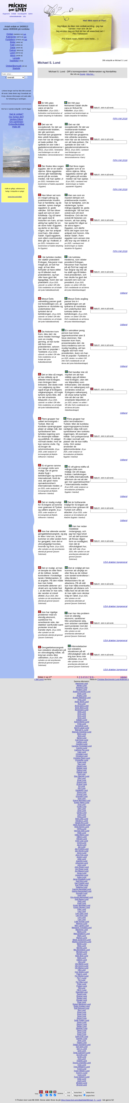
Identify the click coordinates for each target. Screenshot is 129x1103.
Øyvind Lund (81, 1085)
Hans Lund (81, 817)
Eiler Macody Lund (81, 776)
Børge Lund (82, 738)
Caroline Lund (81, 744)
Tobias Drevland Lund (81, 1044)
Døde (12, 47)
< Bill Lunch (39, 679)
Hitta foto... (90, 74)
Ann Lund (82, 704)
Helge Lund (81, 829)
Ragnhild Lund (82, 992)
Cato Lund (81, 752)
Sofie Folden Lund (81, 1020)
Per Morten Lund (81, 976)
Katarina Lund (81, 887)
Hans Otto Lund (81, 819)
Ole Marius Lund (81, 968)
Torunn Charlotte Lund (82, 1063)
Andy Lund (81, 693)
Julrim (30, 14)
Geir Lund (82, 808)
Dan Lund (81, 764)
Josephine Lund (81, 875)
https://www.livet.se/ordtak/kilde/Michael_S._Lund (81, 1100)
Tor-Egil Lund (81, 1055)
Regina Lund (81, 996)
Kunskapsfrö (22, 14)
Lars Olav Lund (81, 913)
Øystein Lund (81, 1083)
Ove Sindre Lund (82, 972)
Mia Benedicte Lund (82, 950)
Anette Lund (82, 695)
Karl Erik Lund (81, 881)
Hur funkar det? (16, 116)
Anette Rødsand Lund (82, 697)
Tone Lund (81, 1051)
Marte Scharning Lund (82, 940)
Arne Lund (81, 714)
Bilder (13, 42)
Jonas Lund (81, 873)
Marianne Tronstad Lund (82, 927)
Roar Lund (81, 1002)
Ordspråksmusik (14, 66)
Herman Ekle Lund (81, 831)
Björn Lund (81, 734)
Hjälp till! (16, 126)
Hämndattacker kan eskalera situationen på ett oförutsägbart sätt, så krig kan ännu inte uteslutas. (78, 652)
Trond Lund (81, 1069)
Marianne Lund (82, 929)
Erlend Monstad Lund (81, 800)
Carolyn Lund (81, 748)
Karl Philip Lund (81, 885)
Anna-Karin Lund (82, 706)
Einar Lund (81, 780)
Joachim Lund (81, 861)
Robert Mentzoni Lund (82, 1004)
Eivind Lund (82, 782)
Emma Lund (82, 794)
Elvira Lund (81, 792)
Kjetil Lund (81, 903)
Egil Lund (81, 774)
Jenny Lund (81, 853)
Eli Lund (81, 786)
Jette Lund (81, 859)
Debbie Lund (81, 768)
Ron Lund (81, 1010)
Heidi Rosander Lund (81, 825)
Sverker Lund (81, 1038)
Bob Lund (82, 736)
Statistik (16, 68)
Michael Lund (81, 952)
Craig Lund (81, 762)
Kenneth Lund (81, 893)
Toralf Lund (81, 1057)
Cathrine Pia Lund (81, 750)
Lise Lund (81, 919)
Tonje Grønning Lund (81, 1053)
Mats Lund (81, 946)
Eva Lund (81, 804)
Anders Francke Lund (81, 691)
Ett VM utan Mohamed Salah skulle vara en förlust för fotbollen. (76, 107)
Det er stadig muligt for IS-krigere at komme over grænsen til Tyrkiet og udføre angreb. (50, 506)
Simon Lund (82, 1018)
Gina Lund (81, 810)
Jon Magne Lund (81, 871)
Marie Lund (81, 932)
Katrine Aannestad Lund (81, 891)
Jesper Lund (82, 857)
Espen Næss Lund (81, 802)
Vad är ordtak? (16, 114)
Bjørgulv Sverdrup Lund (81, 732)
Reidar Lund (82, 998)
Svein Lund (81, 1034)
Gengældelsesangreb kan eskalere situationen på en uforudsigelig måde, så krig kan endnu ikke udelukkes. (52, 652)
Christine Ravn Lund (81, 758)
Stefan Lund (82, 1026)
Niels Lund (81, 958)
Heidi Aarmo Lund (81, 827)
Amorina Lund (81, 687)
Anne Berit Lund (81, 708)
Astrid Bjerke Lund (81, 722)
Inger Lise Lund (81, 841)
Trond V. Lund (81, 1073)
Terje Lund (81, 1040)
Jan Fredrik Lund (82, 849)
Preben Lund (81, 986)
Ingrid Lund (81, 843)
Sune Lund (81, 1032)
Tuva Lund (81, 1075)
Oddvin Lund (81, 960)
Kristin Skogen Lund (81, 907)
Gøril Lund (81, 815)
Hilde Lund (81, 833)
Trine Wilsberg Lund (82, 1067)
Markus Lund (81, 938)
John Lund (81, 865)
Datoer (13, 50)
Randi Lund (81, 994)
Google (82, 74)
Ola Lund (81, 962)
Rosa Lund (81, 1012)
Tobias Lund (82, 1042)
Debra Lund (82, 770)
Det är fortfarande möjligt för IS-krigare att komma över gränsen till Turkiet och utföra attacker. (76, 507)
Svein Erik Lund (81, 1036)
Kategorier (11, 36)
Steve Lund (81, 1030)
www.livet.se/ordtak (15, 197)
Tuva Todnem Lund (82, 1077)
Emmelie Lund (82, 796)
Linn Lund (82, 917)
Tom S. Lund (81, 1049)
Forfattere (10, 39)
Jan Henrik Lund (81, 851)
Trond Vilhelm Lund (82, 1071)
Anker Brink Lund (82, 702)
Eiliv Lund (81, 778)
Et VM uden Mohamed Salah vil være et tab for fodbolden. (48, 107)
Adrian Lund (82, 685)
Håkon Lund (82, 837)
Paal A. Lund (81, 974)
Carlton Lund (81, 742)
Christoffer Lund (81, 760)
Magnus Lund (81, 923)
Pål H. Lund (82, 990)
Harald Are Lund (81, 823)
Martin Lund (81, 944)
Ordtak (13, 14)
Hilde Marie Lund (82, 835)
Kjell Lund (82, 901)
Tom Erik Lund (82, 1047)
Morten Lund (81, 954)
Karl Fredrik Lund (82, 883)
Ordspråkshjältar (16, 124)
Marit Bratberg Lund (82, 934)
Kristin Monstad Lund (81, 905)
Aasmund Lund (81, 683)
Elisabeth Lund (82, 790)
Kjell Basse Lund (81, 899)
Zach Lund (81, 1081)
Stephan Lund (81, 1028)
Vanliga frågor (16, 119)
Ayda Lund (81, 724)
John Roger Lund (82, 867)
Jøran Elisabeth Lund (81, 879)
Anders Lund (81, 689)
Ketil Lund (82, 895)
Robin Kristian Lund (82, 1006)
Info (24, 16)
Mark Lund (81, 936)
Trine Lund (81, 1065)
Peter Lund (81, 984)
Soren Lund (81, 1022)
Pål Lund (81, 988)
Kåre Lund (81, 909)
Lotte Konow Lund (81, 921)
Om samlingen (16, 121)
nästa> (123, 677)
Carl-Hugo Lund (81, 740)
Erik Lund (81, 798)
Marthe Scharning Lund (81, 942)
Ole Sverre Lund (81, 966)
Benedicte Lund (81, 726)
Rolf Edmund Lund (81, 1008)
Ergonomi (6, 14)
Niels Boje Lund (81, 956)
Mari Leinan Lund (82, 925)
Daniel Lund (82, 766)
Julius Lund (81, 877)
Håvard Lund (81, 839)
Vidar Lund (81, 1079)
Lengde (16, 58)
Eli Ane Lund (81, 784)
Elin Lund (81, 788)
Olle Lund (82, 970)
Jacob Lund (81, 845)
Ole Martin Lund (81, 964)
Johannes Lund (81, 863)
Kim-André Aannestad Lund (81, 897)
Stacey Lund (82, 1024)
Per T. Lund (81, 978)
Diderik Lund (81, 772)
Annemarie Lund (81, 710)
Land (12, 52)
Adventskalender (15, 16)
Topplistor (14, 60)
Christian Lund (82, 754)
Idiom (12, 55)
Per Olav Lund (82, 982)
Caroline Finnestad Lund (82, 746)
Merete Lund (81, 948)
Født (12, 45)
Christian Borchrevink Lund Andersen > (113, 679)
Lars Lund (82, 911)
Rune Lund (81, 1014)
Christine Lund (82, 756)
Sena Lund (81, 1016)
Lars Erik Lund (82, 915)
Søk (24, 34)
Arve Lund (81, 718)
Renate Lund (81, 1000)
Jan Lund (81, 847)
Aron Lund (81, 716)
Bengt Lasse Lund (81, 728)
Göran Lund (81, 812)
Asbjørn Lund (81, 720)
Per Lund (81, 980)
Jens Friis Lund (81, 855)
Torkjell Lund (81, 1061)
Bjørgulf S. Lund (81, 730)
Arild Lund (82, 712)
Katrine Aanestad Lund (81, 889)
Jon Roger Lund (81, 869)
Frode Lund (81, 806)
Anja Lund (82, 700)
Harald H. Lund (81, 821)
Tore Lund (82, 1059)
